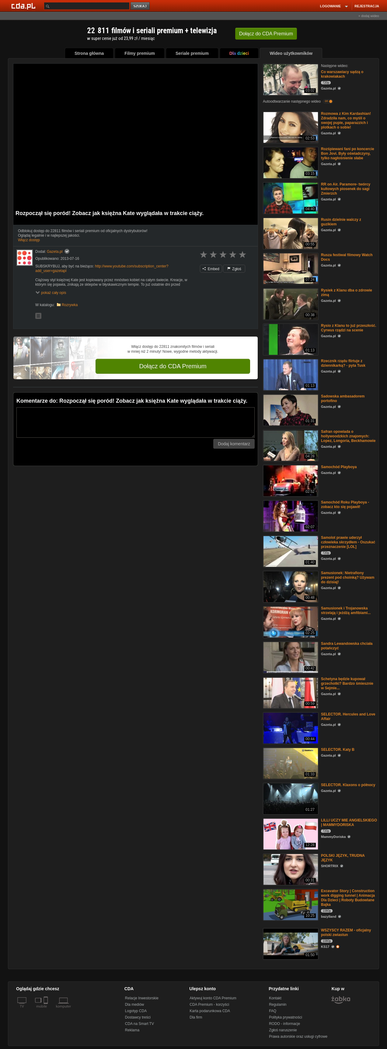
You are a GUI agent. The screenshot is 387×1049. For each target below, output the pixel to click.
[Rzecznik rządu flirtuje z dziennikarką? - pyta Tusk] (290, 374)
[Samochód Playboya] (290, 480)
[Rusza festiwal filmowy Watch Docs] (290, 268)
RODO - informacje (284, 1024)
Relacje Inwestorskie (142, 998)
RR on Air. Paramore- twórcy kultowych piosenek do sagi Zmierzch (345, 189)
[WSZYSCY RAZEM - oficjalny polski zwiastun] (290, 943)
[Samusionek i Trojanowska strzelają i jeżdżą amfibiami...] (290, 621)
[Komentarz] (135, 422)
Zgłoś (234, 269)
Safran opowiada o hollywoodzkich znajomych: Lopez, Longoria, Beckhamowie (348, 436)
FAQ (272, 1011)
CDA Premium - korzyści (209, 1004)
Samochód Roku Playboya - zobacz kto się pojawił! (345, 504)
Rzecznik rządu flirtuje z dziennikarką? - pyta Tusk (343, 363)
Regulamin (277, 1004)
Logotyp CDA (136, 1011)
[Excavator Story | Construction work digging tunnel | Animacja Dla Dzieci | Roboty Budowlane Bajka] (290, 904)
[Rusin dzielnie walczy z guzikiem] (290, 232)
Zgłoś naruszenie (283, 1030)
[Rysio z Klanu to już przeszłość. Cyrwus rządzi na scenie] (290, 338)
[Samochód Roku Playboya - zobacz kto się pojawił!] (290, 515)
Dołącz (266, 33)
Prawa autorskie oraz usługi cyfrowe (298, 1036)
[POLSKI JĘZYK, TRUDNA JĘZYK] (290, 868)
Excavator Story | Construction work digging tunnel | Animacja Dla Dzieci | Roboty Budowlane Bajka (348, 898)
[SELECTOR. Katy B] (290, 762)
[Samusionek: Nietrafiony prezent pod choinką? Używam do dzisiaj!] (290, 586)
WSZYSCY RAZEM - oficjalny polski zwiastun (346, 932)
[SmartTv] (46, 1010)
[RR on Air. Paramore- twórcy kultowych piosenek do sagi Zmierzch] (290, 197)
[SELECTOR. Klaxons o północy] (290, 798)
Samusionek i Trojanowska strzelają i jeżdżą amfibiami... (346, 610)
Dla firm (196, 1017)
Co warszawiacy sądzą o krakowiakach (342, 74)
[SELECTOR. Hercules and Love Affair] (290, 727)
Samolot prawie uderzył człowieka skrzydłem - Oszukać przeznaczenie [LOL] (348, 542)
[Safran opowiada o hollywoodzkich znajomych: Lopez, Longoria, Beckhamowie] (290, 444)
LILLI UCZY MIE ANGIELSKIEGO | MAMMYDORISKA (349, 822)
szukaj (141, 6)
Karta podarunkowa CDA (210, 1011)
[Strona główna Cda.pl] (24, 6)
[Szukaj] (87, 6)
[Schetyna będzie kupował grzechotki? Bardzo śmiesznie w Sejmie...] (290, 692)
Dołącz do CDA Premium (172, 366)
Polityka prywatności (285, 1017)
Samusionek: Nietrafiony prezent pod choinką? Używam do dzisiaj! (347, 577)
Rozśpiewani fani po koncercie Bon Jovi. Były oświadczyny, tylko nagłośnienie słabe (347, 153)
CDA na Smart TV (139, 1024)
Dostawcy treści (138, 1017)
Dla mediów (134, 1004)
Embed (211, 269)
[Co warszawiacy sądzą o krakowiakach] (290, 79)
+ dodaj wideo (368, 16)
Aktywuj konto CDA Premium (213, 998)
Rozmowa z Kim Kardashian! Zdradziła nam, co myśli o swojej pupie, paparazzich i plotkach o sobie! (346, 120)
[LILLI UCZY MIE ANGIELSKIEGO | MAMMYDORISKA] (290, 833)
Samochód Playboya (339, 467)
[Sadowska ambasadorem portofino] (290, 409)
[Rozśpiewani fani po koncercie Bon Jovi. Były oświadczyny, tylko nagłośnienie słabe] (290, 162)
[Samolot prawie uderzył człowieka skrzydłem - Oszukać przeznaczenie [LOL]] (290, 550)
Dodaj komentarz (234, 443)
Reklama (132, 1030)
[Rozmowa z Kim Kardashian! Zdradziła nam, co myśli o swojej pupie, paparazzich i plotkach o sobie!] (290, 126)
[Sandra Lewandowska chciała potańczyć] (290, 656)
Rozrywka (70, 305)
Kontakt (275, 998)
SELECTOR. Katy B (337, 749)
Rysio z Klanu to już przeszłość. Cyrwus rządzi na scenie (348, 327)
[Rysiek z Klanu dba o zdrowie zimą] (290, 303)
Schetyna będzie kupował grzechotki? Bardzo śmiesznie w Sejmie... (347, 683)
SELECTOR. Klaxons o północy (348, 785)
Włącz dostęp (29, 240)
